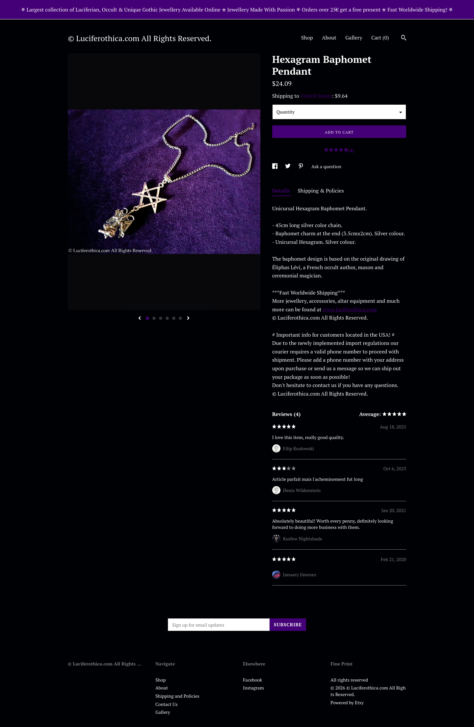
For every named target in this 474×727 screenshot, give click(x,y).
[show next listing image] (188, 318)
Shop (307, 37)
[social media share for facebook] (275, 166)
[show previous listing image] (139, 318)
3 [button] (160, 318)
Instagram (253, 688)
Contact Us (166, 704)
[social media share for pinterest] (301, 166)
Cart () (380, 37)
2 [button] (154, 318)
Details (281, 190)
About (329, 37)
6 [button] (180, 318)
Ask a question (326, 166)
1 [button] (147, 318)
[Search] (403, 38)
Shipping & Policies (321, 190)
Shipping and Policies (177, 696)
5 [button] (173, 318)
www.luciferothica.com (350, 309)
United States (316, 95)
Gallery (353, 37)
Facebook (252, 680)
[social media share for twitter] (288, 166)
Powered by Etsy (346, 702)
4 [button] (167, 318)
